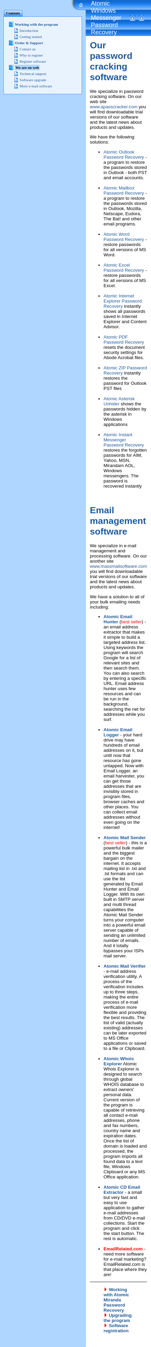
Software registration (116, 1328)
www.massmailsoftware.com (118, 566)
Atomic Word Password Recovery (124, 237)
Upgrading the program (118, 1318)
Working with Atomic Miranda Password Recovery (116, 1300)
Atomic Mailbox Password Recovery (124, 190)
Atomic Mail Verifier (125, 966)
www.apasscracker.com (113, 106)
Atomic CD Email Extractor (122, 1190)
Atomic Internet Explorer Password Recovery (123, 301)
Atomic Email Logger (118, 732)
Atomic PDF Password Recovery (124, 339)
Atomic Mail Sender (125, 837)
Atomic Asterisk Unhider (119, 401)
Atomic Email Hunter (118, 619)
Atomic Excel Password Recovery (124, 267)
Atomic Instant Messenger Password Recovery (124, 440)
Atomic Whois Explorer (119, 1061)
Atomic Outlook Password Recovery (124, 154)
